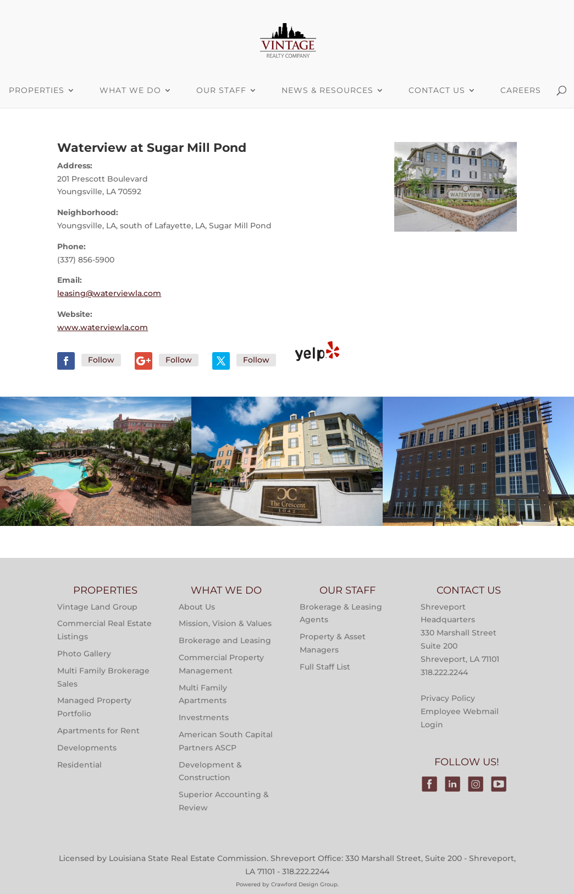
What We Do (130, 90)
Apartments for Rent (98, 731)
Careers (520, 90)
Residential (79, 765)
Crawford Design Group (304, 884)
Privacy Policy (448, 698)
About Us (197, 607)
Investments (204, 717)
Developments (87, 748)
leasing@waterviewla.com (109, 293)
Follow (101, 360)
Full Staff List (325, 667)
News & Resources (327, 90)
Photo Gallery (84, 654)
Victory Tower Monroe (478, 501)
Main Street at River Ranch (95, 501)
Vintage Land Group (97, 607)
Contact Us (437, 90)
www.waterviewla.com (102, 327)
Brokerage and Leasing (225, 640)
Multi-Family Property (96, 424)
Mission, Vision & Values (225, 623)
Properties (96, 452)
